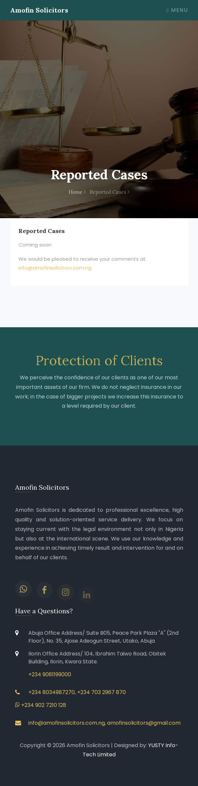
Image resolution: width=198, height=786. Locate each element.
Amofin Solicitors (39, 10)
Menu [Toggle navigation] (177, 10)
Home (77, 192)
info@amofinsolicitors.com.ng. (55, 267)
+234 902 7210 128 (40, 705)
